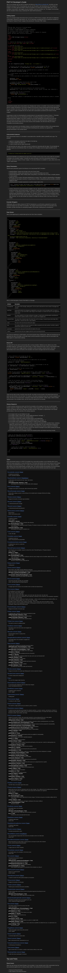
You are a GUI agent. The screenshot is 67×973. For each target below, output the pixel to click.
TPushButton (23, 833)
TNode (21, 472)
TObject (17, 486)
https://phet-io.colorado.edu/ (41, 4)
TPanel (17, 563)
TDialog (21, 694)
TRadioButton (24, 478)
